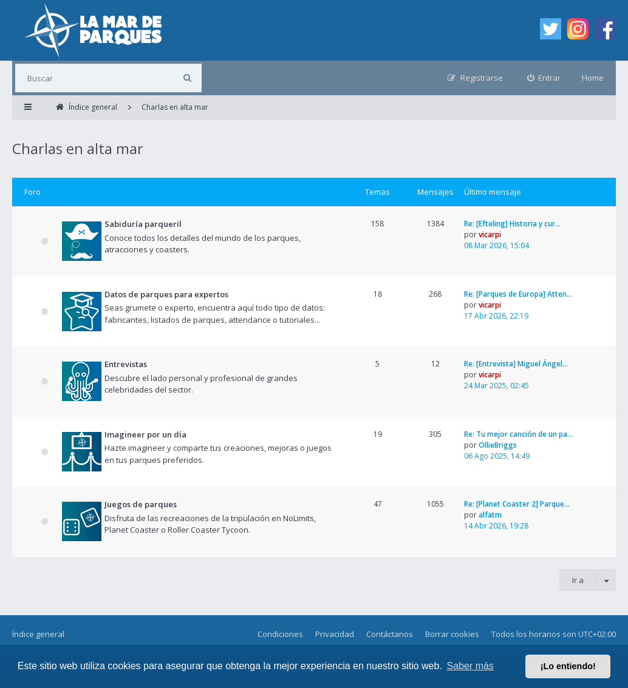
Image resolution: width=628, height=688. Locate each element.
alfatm (490, 515)
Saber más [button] (470, 666)
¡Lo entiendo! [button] (568, 666)
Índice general (38, 634)
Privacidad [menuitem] (334, 634)
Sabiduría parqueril (143, 223)
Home (593, 77)
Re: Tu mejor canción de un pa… (518, 434)
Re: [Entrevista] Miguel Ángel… (516, 364)
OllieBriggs (498, 445)
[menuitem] (544, 78)
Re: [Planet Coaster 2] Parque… (517, 504)
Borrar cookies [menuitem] (452, 634)
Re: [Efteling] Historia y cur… (512, 223)
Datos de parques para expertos (166, 294)
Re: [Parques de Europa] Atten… (518, 294)
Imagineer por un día (145, 434)
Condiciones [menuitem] (280, 634)
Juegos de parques (140, 504)
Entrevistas (125, 364)
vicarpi (490, 234)
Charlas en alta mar (77, 148)
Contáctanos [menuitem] (389, 634)
